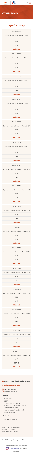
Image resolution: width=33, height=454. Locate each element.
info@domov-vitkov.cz (11, 391)
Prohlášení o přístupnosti (12, 403)
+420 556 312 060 (10, 389)
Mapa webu (8, 399)
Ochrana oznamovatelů (11, 408)
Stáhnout (16, 49)
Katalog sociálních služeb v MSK (14, 410)
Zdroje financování (10, 412)
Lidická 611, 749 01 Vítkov (12, 385)
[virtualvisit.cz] (12, 448)
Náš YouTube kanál (10, 419)
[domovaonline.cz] (19, 445)
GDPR (6, 401)
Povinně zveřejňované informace (15, 405)
